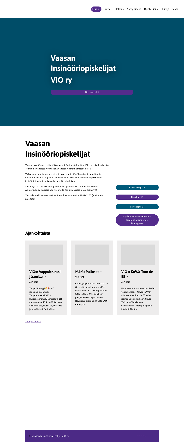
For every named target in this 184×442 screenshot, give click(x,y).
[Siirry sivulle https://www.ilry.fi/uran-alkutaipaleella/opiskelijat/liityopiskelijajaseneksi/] (92, 341)
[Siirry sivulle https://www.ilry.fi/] (68, 362)
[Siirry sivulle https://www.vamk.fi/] (68, 387)
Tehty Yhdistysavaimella (145, 436)
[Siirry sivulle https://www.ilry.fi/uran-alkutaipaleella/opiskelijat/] (68, 373)
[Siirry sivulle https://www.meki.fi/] (137, 381)
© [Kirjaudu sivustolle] (30, 436)
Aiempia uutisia (33, 321)
